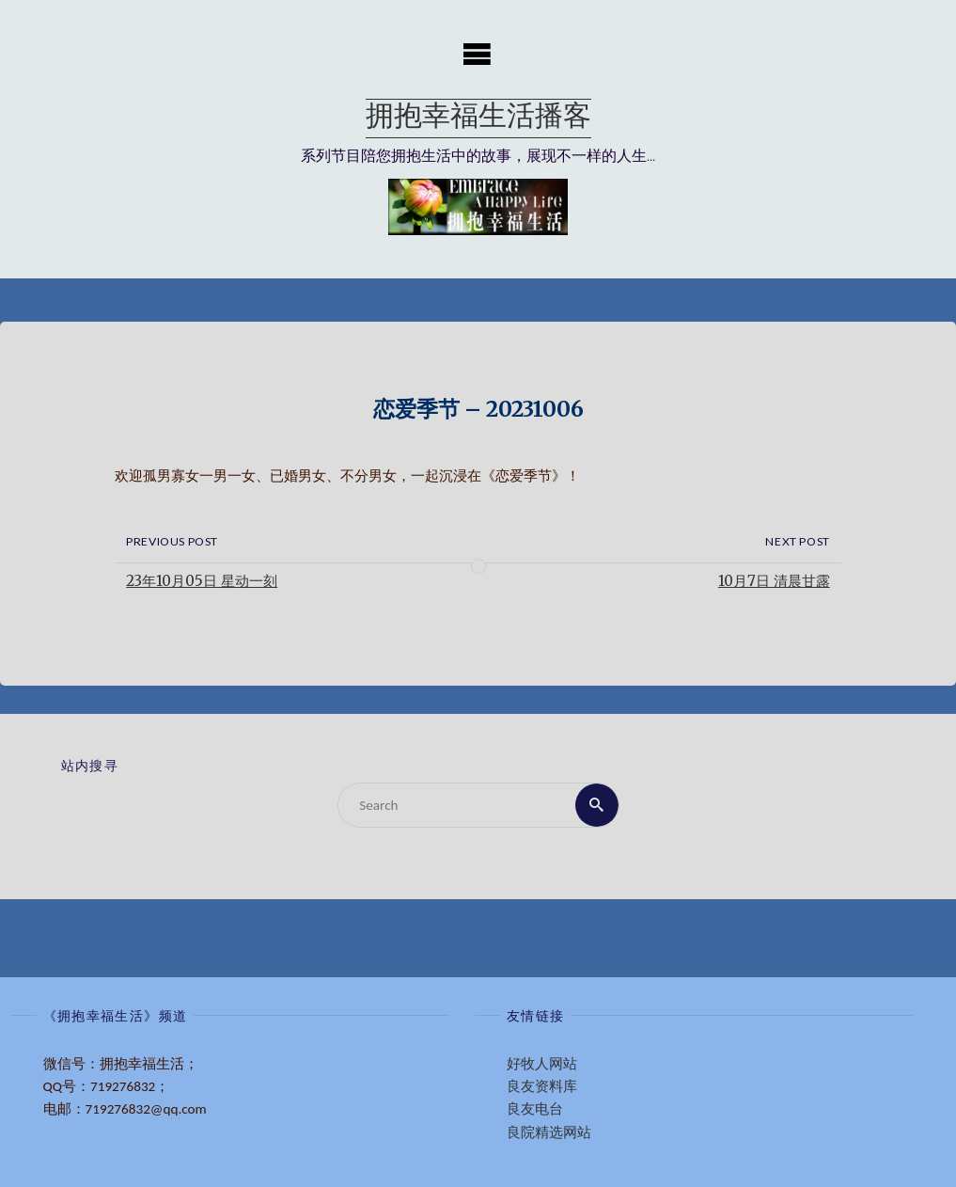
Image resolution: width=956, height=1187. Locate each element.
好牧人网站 (542, 1063)
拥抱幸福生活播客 (478, 118)
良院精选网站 (549, 1132)
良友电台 (535, 1108)
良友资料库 (542, 1086)
